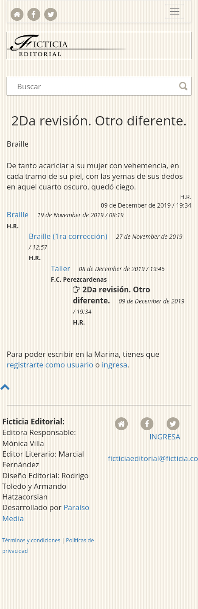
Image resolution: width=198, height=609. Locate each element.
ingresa (114, 364)
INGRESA (164, 436)
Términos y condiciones (31, 540)
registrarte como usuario (50, 364)
